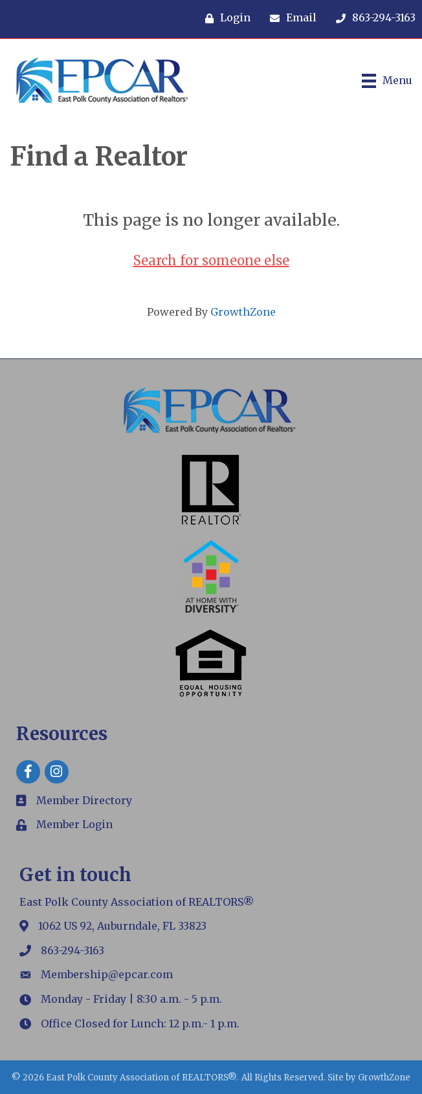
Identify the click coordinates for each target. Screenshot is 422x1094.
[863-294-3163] (372, 18)
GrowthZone (243, 311)
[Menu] (387, 80)
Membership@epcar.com (107, 974)
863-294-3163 (72, 950)
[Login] (224, 18)
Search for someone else (211, 260)
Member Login (74, 824)
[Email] (289, 18)
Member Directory (84, 800)
